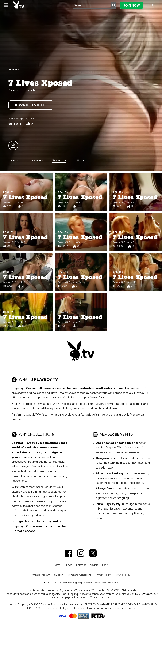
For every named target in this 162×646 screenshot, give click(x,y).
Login (151, 5)
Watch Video (31, 105)
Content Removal (100, 597)
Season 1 (14, 160)
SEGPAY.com (143, 594)
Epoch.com (25, 594)
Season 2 (36, 160)
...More (79, 160)
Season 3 (59, 160)
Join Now (131, 5)
